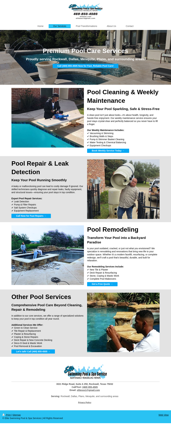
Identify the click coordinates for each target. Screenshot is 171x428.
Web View (163, 415)
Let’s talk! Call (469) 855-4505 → (33, 351)
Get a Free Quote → (102, 284)
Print (6, 415)
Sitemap (16, 415)
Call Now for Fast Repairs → (31, 216)
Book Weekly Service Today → (108, 150)
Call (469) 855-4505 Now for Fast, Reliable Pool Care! (85, 66)
